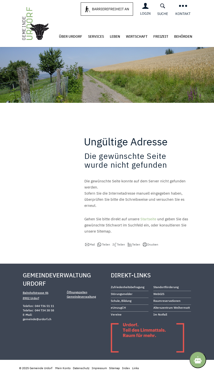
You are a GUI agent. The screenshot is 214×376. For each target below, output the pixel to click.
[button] (90, 245)
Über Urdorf (70, 36)
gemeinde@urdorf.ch (37, 319)
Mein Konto (63, 368)
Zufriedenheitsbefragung (127, 287)
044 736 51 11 (44, 306)
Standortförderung (166, 287)
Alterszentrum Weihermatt (171, 307)
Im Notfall (160, 314)
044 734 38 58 (44, 310)
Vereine (116, 314)
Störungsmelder (122, 294)
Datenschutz (81, 368)
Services (96, 36)
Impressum (99, 368)
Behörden (183, 36)
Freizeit (160, 36)
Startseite (148, 219)
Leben (115, 36)
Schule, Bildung (121, 301)
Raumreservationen (166, 301)
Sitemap (114, 368)
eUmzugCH (118, 307)
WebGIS (158, 294)
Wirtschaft (136, 36)
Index (126, 368)
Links (135, 368)
